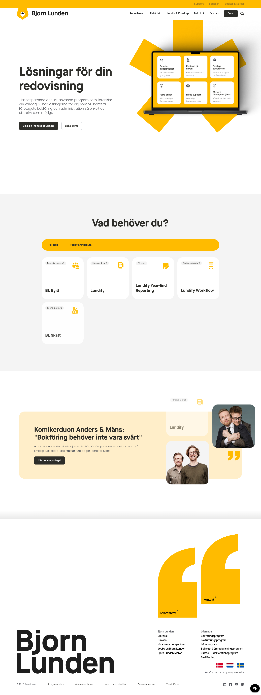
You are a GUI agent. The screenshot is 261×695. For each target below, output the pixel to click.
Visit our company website (226, 672)
